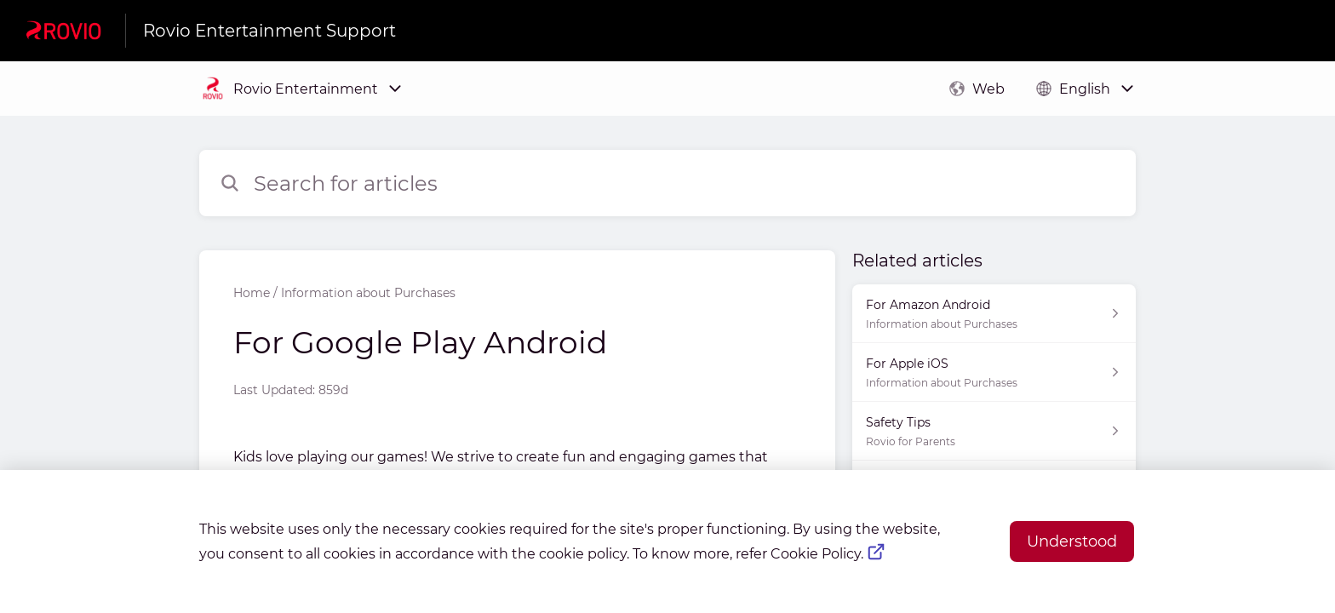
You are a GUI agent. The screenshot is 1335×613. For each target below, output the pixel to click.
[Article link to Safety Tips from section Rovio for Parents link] (994, 431)
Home (251, 293)
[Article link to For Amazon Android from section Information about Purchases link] (994, 313)
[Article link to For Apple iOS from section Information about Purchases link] (994, 372)
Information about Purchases (368, 293)
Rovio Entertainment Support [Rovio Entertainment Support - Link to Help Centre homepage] (269, 30)
